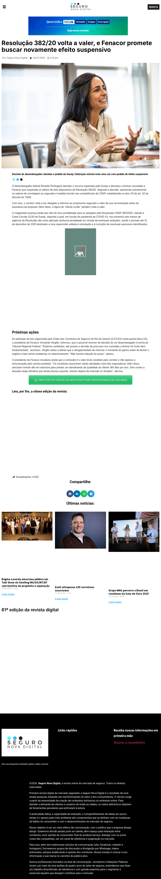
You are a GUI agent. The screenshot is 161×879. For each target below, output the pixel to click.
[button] (27, 7)
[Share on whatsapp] (84, 493)
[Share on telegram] (91, 493)
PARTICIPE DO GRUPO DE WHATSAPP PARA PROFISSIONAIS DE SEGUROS (80, 380)
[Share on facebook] (69, 493)
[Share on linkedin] (76, 493)
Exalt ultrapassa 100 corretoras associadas (74, 588)
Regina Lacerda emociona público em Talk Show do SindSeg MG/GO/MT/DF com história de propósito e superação (26, 582)
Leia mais (8, 594)
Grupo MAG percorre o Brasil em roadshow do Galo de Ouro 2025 (129, 592)
